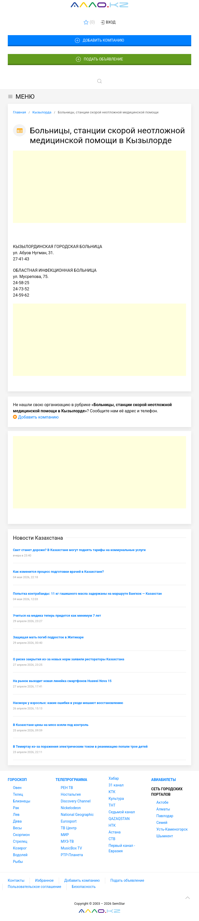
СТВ (112, 839)
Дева (17, 821)
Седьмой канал (122, 812)
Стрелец (20, 841)
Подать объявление (99, 59)
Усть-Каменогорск (172, 829)
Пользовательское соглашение (34, 887)
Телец (18, 794)
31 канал (116, 785)
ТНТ (112, 805)
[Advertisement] (99, 187)
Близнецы (21, 801)
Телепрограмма (71, 780)
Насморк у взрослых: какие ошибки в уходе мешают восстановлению (68, 703)
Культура (116, 798)
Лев (16, 814)
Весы (17, 828)
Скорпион (21, 835)
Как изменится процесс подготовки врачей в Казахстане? (58, 572)
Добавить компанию (99, 40)
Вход (108, 22)
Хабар (114, 778)
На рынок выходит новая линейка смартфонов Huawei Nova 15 (62, 681)
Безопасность (84, 887)
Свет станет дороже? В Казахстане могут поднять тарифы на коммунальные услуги (79, 550)
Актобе (162, 802)
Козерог (20, 848)
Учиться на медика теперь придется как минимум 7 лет (57, 615)
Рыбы (18, 862)
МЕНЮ (21, 96)
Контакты (16, 880)
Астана (114, 832)
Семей (162, 823)
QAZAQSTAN (119, 819)
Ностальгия (71, 794)
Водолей (20, 855)
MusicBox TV (71, 848)
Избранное (44, 880)
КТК (112, 792)
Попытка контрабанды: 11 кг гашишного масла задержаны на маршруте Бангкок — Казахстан (87, 593)
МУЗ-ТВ (67, 841)
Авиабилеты (163, 780)
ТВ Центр (69, 828)
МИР (65, 835)
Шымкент (165, 836)
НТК (112, 825)
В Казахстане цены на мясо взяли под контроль (50, 725)
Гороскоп (17, 780)
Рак (16, 808)
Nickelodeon (71, 808)
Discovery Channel (76, 801)
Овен (17, 788)
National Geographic (77, 814)
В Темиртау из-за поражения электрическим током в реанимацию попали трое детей (80, 746)
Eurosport (69, 821)
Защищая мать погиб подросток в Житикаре (48, 637)
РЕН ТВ (67, 788)
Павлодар (165, 816)
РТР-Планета (72, 855)
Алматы (163, 809)
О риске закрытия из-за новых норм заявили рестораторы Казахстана (68, 659)
